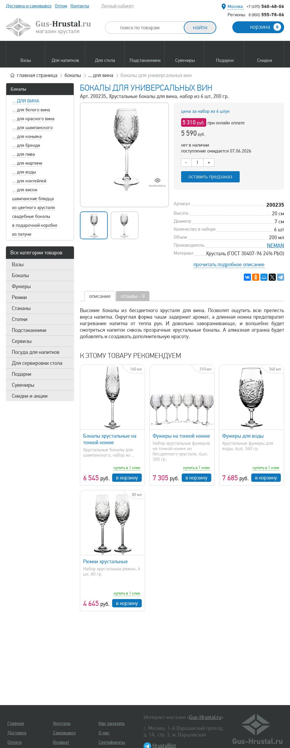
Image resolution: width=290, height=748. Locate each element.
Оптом (61, 6)
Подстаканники (29, 330)
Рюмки (19, 297)
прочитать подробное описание (229, 264)
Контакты (79, 6)
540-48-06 (265, 6)
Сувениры (23, 385)
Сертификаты (112, 742)
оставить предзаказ (210, 177)
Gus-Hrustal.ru (205, 717)
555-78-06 (266, 14)
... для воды (24, 172)
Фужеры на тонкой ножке (181, 436)
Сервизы (22, 341)
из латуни (21, 234)
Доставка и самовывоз (28, 6)
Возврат (61, 742)
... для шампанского (32, 128)
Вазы (18, 264)
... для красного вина (33, 119)
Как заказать (112, 723)
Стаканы (21, 308)
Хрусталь (61, 723)
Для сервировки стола (37, 363)
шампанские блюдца (33, 199)
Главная (15, 723)
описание (100, 296)
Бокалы (18, 89)
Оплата (14, 742)
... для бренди (26, 145)
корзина (265, 27)
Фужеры (21, 286)
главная (37, 75)
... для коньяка (27, 136)
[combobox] (149, 27)
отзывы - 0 (133, 296)
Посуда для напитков (35, 352)
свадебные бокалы (31, 216)
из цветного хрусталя (33, 208)
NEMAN (275, 245)
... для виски (24, 190)
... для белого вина (31, 110)
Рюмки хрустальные (105, 561)
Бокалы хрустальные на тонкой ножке (109, 439)
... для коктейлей (29, 181)
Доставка (16, 733)
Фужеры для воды (243, 436)
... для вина (25, 101)
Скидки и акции (30, 396)
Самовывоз (64, 733)
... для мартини (27, 163)
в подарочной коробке (34, 225)
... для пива (23, 154)
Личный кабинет (117, 6)
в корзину (127, 477)
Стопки (20, 319)
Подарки (21, 374)
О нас (104, 733)
